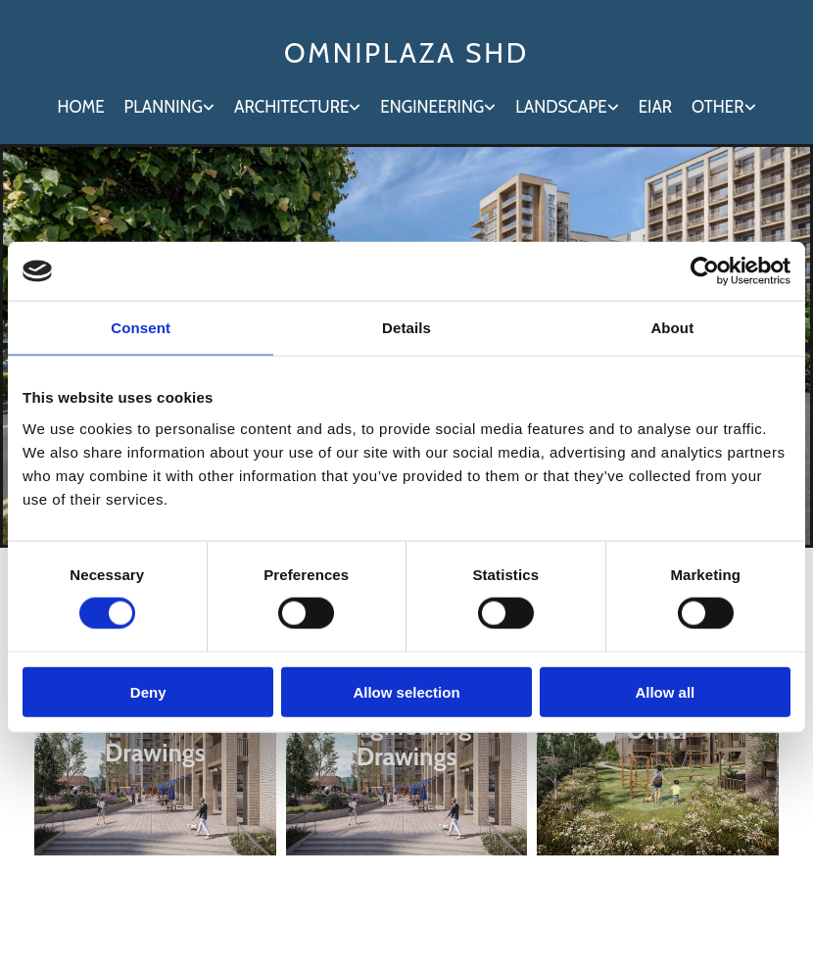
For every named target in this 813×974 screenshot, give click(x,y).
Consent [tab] (140, 327)
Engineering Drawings (406, 741)
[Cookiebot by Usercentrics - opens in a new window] (704, 271)
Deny (148, 691)
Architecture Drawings (154, 737)
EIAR (655, 107)
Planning (163, 107)
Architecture (291, 107)
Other (717, 107)
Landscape (560, 107)
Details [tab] (406, 327)
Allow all (664, 691)
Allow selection (406, 691)
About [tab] (671, 327)
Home (80, 107)
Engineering (432, 107)
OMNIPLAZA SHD (406, 53)
